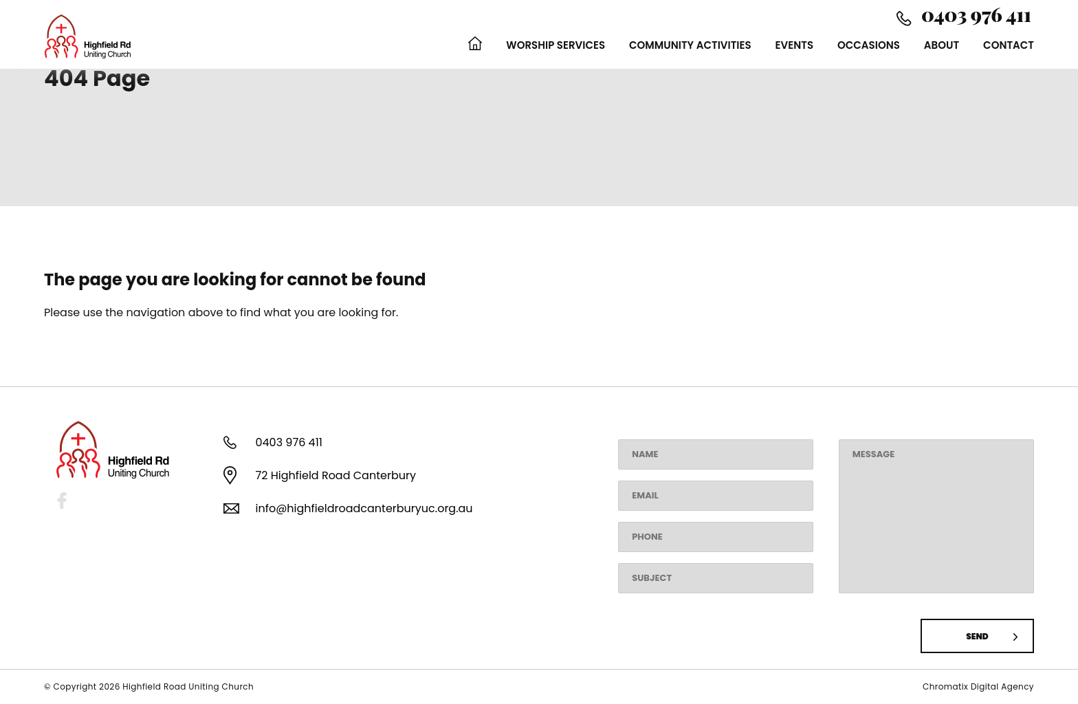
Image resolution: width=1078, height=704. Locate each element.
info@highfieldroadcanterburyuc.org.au (363, 508)
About (941, 45)
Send (977, 636)
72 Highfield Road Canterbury (335, 475)
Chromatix (947, 686)
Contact (1008, 45)
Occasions (868, 45)
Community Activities (690, 45)
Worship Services (555, 45)
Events (794, 45)
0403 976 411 (288, 442)
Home (475, 45)
